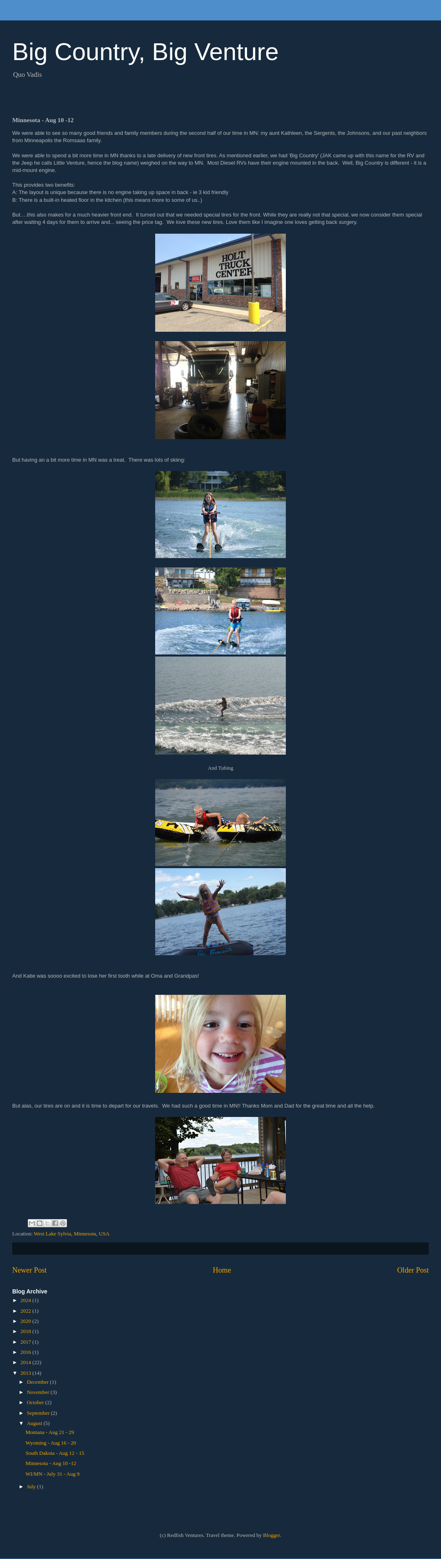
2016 (26, 1352)
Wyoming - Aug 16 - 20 (50, 1443)
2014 (26, 1362)
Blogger (271, 1535)
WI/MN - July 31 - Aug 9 (52, 1474)
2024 (26, 1300)
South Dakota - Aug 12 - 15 (54, 1453)
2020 (26, 1321)
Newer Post (29, 1270)
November (39, 1392)
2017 (26, 1342)
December (38, 1382)
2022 (26, 1311)
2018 (26, 1331)
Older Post (413, 1270)
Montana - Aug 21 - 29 (49, 1432)
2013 (26, 1373)
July (32, 1486)
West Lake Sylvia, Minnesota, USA (71, 1234)
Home (222, 1270)
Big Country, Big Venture (145, 51)
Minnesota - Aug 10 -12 (50, 1463)
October (36, 1402)
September (39, 1413)
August (35, 1423)
